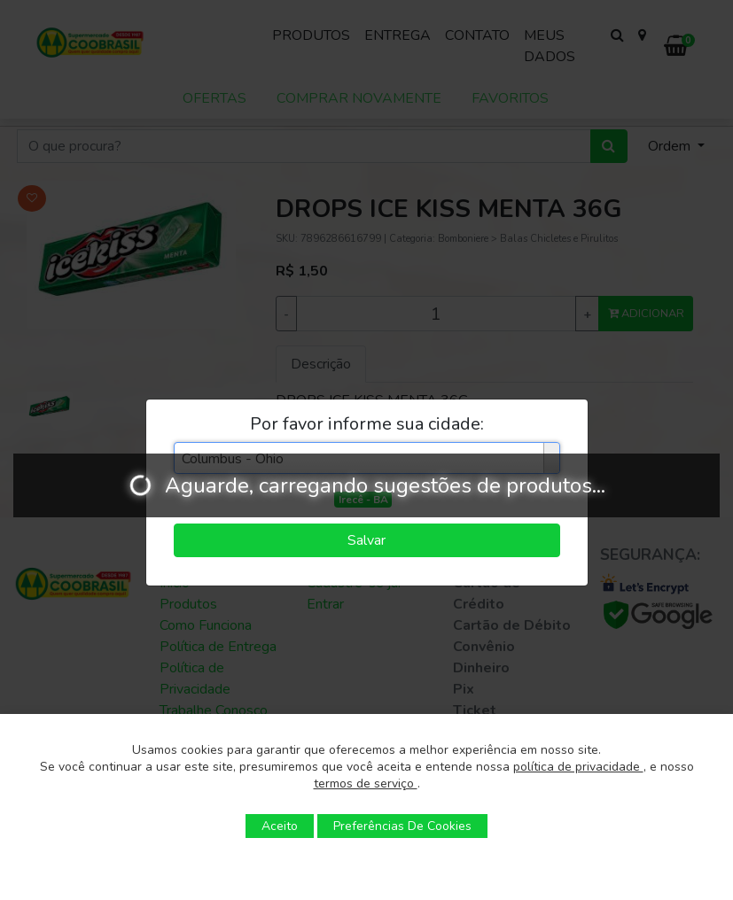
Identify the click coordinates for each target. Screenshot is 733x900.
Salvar (366, 540)
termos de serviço (365, 783)
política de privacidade (578, 766)
